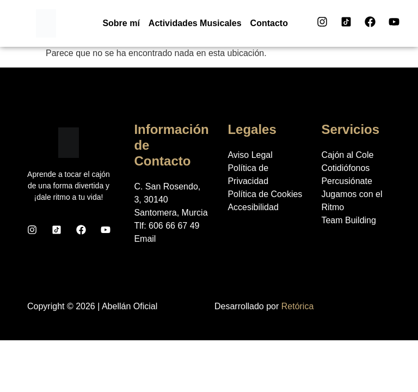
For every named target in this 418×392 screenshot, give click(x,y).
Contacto (269, 23)
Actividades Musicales (195, 23)
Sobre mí (120, 23)
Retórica (297, 306)
